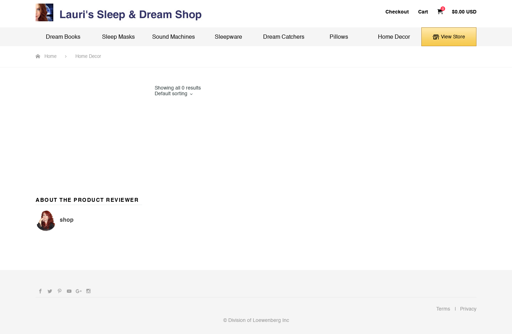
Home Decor (394, 37)
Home (50, 56)
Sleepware (228, 37)
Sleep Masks (118, 37)
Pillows (339, 37)
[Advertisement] (89, 129)
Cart (423, 12)
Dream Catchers (283, 37)
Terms (443, 309)
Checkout (397, 12)
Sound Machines (173, 37)
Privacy (468, 309)
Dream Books (63, 37)
